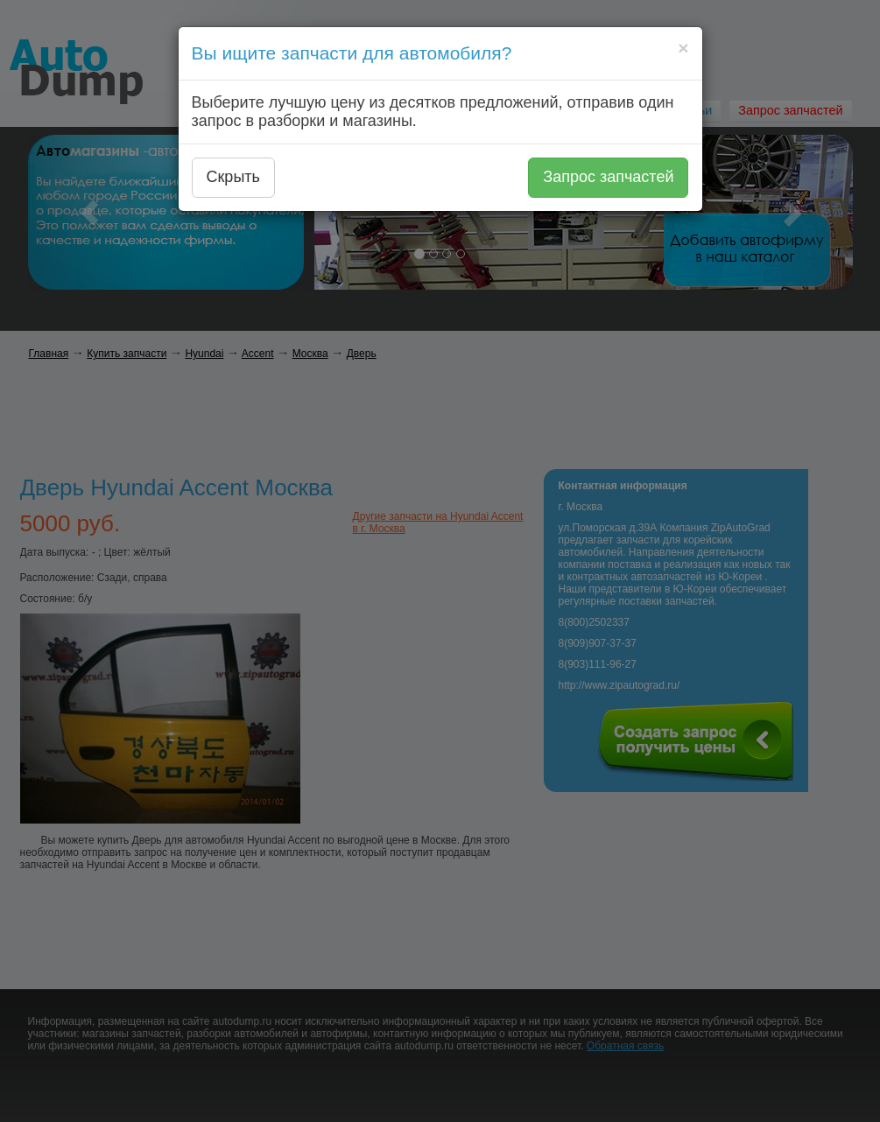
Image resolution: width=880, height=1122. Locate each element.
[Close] (683, 48)
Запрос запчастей (608, 177)
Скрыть (233, 177)
